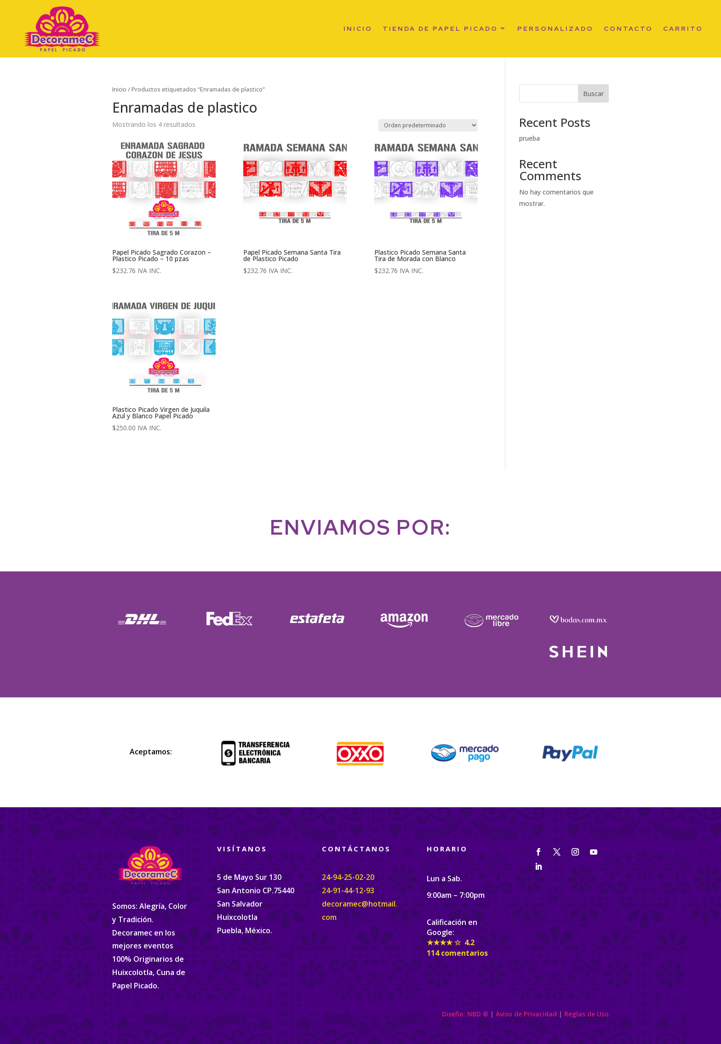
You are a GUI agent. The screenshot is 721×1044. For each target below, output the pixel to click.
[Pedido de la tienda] (428, 125)
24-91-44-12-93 (348, 890)
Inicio (357, 28)
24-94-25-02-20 (348, 877)
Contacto (628, 28)
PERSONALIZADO (555, 28)
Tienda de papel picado (440, 28)
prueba (529, 138)
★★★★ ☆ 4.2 (451, 942)
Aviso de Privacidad (526, 1014)
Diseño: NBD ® (465, 1014)
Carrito (683, 28)
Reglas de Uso (586, 1014)
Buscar (593, 93)
